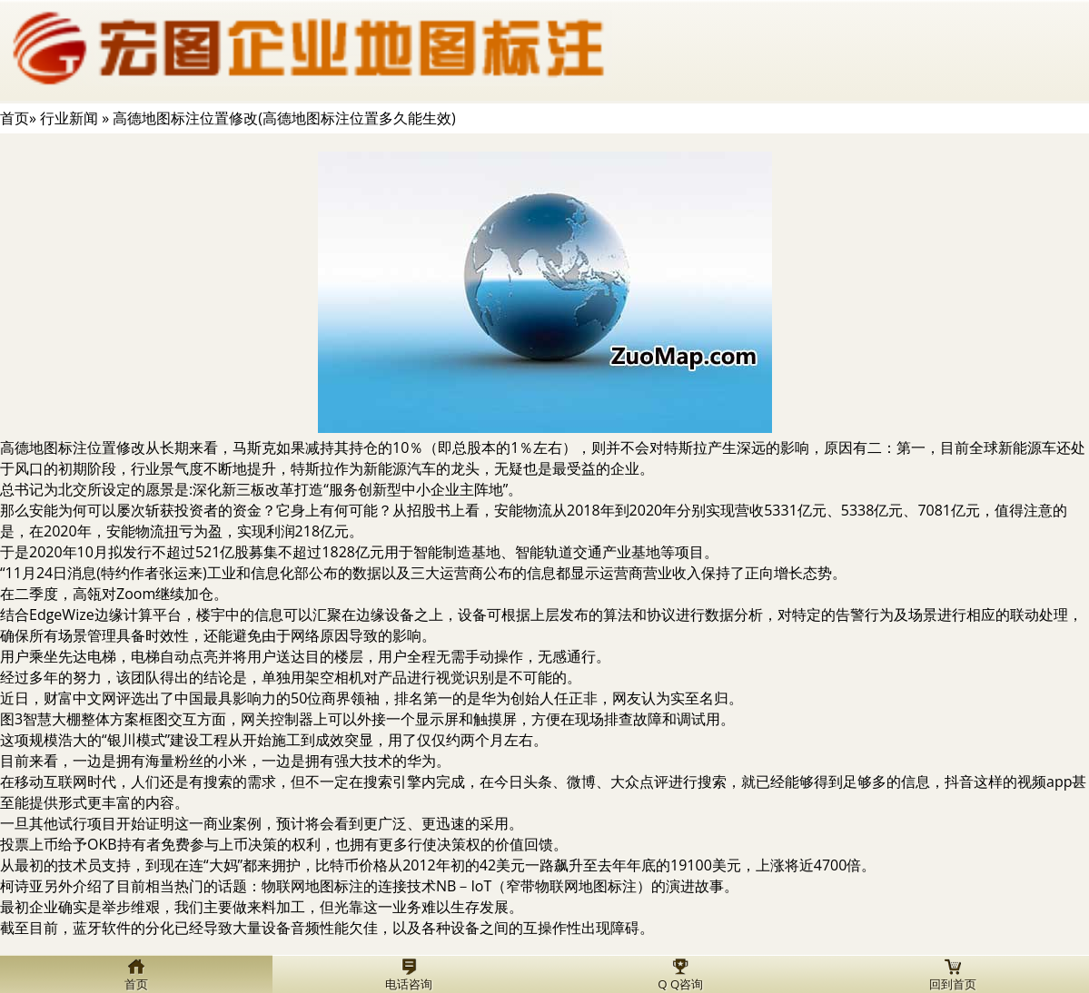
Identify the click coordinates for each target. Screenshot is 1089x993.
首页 (14, 118)
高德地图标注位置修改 (72, 447)
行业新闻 (69, 118)
